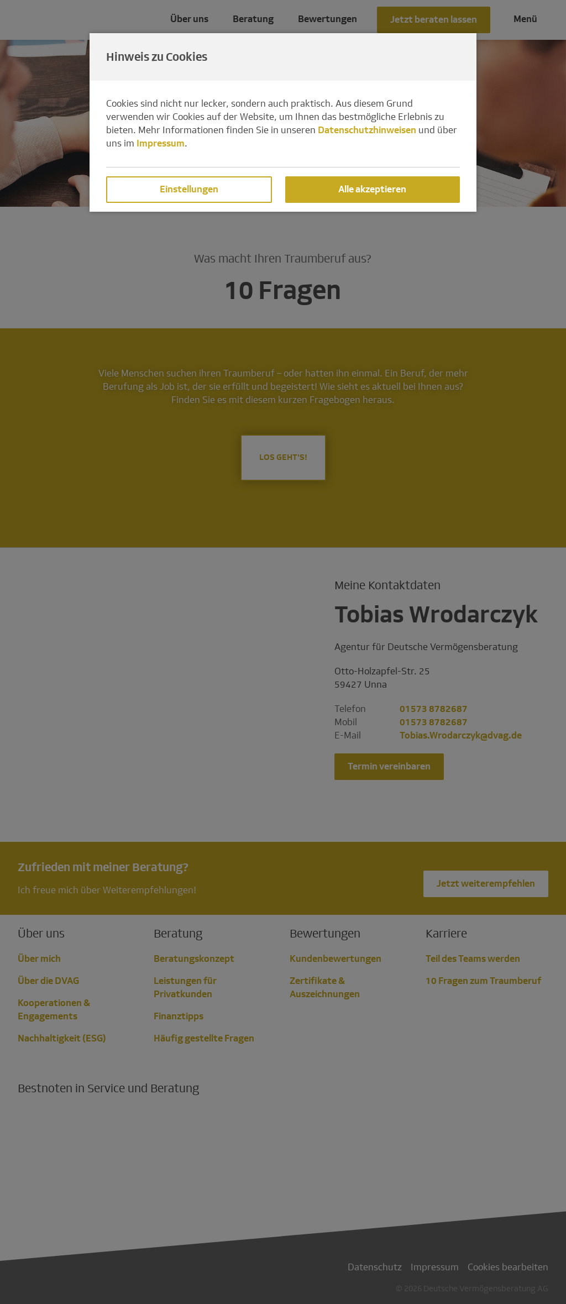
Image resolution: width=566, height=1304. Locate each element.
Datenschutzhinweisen (367, 130)
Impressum (161, 143)
